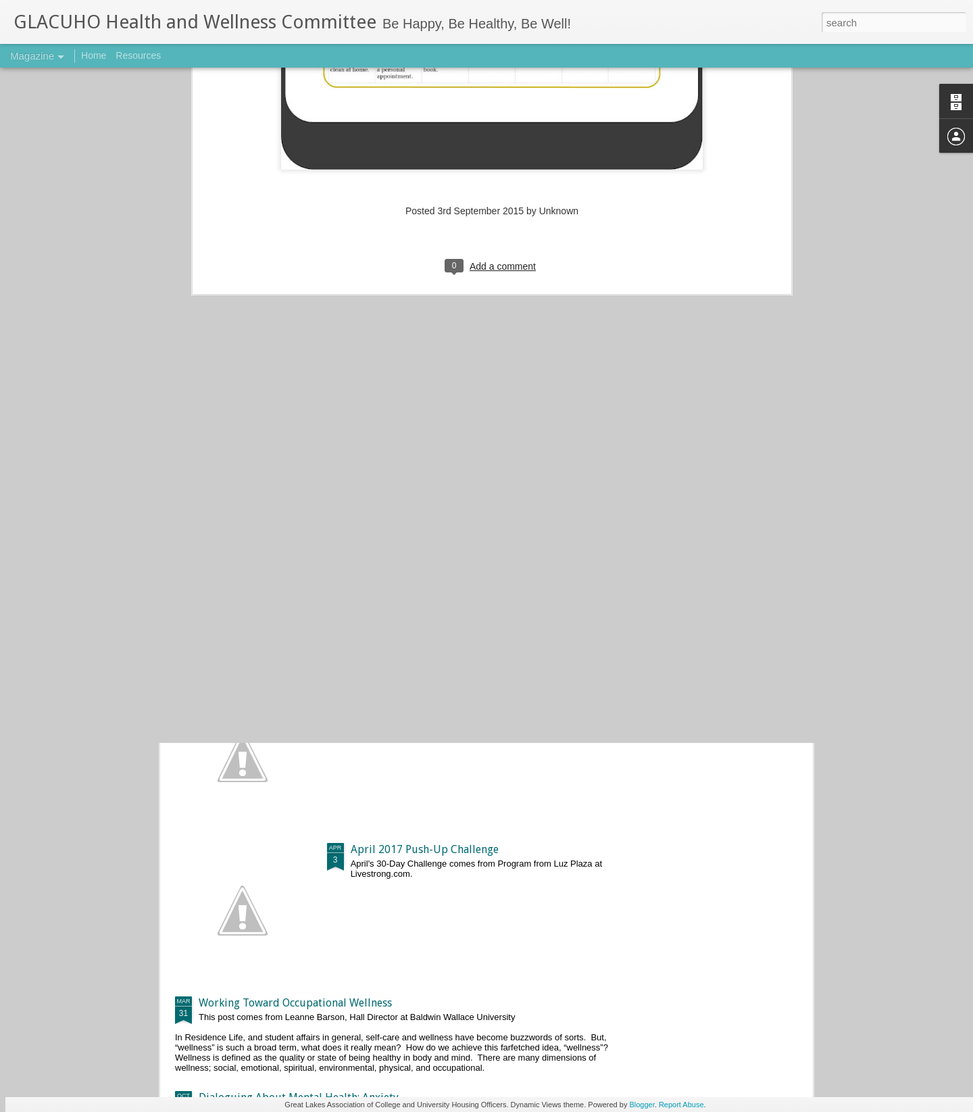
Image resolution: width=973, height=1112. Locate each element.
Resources (138, 55)
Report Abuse (681, 1105)
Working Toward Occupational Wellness (295, 1002)
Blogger (641, 1105)
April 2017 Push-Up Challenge (425, 849)
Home (93, 55)
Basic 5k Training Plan (252, 581)
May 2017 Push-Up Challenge (422, 696)
